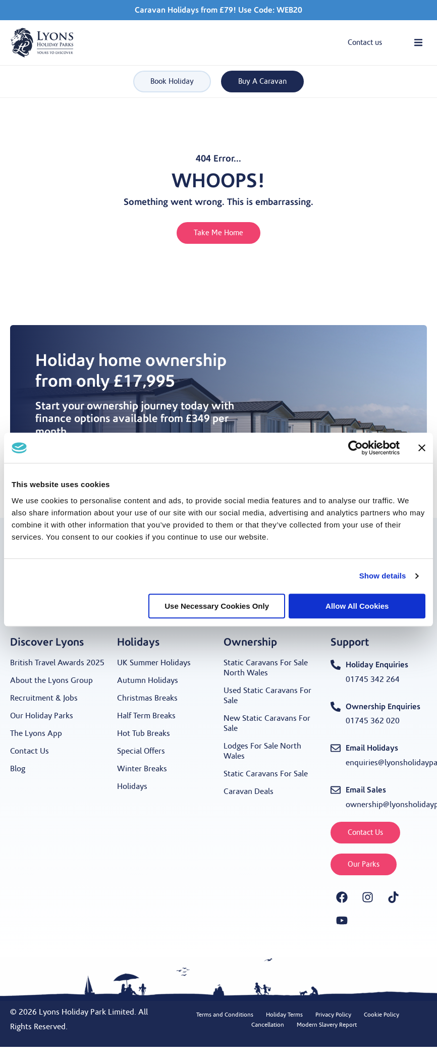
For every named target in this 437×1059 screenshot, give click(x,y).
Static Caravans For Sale (266, 773)
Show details (382, 575)
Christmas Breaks (147, 698)
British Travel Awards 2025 (57, 662)
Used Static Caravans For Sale (267, 695)
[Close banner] (421, 447)
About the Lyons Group (51, 680)
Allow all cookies (357, 606)
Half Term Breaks (146, 715)
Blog (17, 768)
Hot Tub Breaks (143, 733)
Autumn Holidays (147, 680)
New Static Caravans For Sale (267, 723)
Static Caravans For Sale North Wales (266, 667)
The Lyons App (36, 733)
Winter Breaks (142, 768)
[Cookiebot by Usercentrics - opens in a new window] (355, 447)
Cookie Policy (381, 1014)
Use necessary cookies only (217, 606)
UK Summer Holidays (154, 662)
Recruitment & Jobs (44, 698)
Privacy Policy (333, 1014)
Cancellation (267, 1024)
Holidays (132, 786)
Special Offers (141, 751)
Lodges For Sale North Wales (262, 751)
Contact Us (29, 751)
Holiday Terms (284, 1014)
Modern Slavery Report (327, 1024)
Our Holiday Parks (41, 715)
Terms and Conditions (224, 1014)
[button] (418, 42)
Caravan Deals (249, 791)
